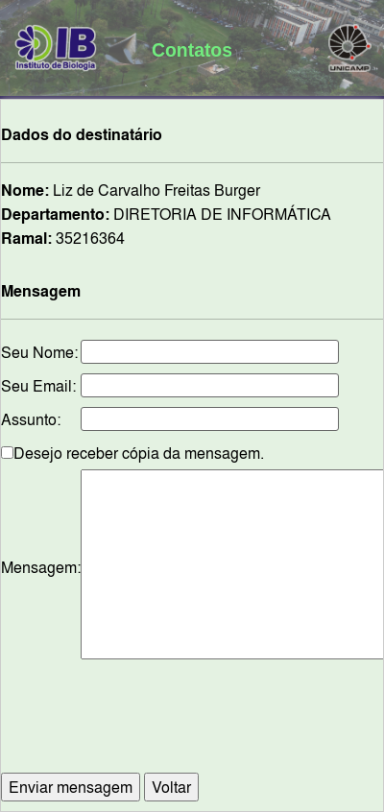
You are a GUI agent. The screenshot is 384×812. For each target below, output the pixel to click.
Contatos (192, 49)
